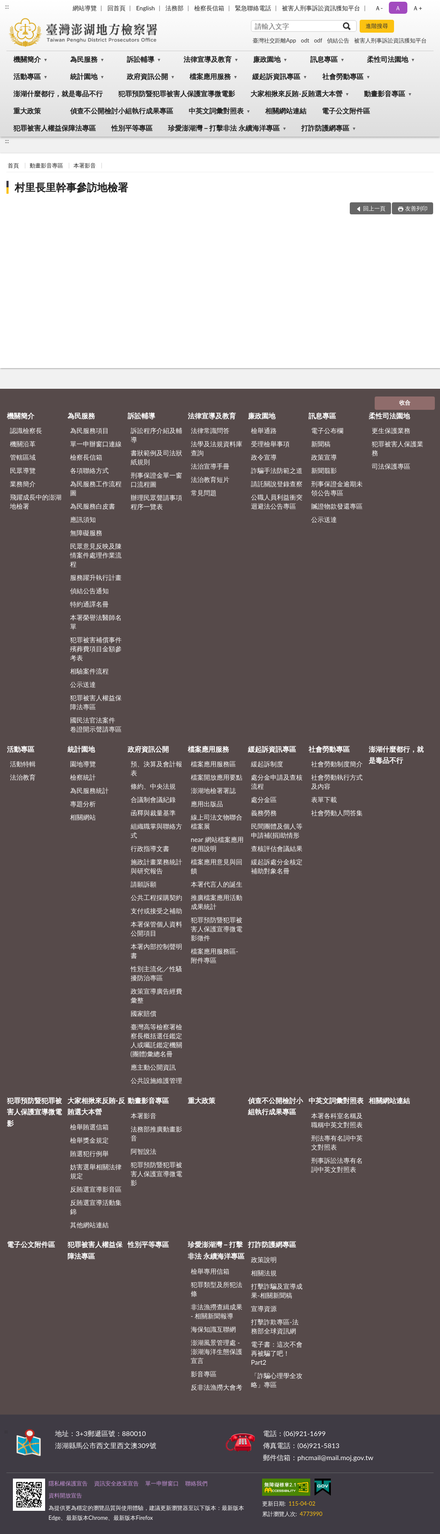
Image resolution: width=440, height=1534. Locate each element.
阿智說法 (143, 1151)
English (145, 8)
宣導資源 (264, 1308)
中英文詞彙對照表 (216, 111)
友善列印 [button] (416, 208)
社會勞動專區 (343, 76)
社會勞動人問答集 (337, 813)
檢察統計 (83, 777)
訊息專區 (324, 59)
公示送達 (83, 684)
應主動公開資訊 (153, 1067)
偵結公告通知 (89, 591)
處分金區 (264, 799)
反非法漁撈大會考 (216, 1387)
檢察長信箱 (209, 8)
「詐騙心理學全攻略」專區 (276, 1380)
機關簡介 (27, 59)
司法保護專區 (391, 466)
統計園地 (84, 76)
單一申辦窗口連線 (96, 444)
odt (305, 40)
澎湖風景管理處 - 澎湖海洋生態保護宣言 (216, 1351)
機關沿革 (23, 444)
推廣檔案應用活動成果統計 (216, 902)
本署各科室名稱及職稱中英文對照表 (337, 1120)
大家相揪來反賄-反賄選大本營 (296, 93)
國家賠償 (143, 1013)
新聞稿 (320, 444)
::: (7, 6)
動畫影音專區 (384, 93)
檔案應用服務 (210, 76)
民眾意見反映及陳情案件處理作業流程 (96, 555)
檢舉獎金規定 (89, 1140)
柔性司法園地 (387, 59)
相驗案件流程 (89, 671)
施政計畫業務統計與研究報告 (156, 866)
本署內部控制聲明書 (156, 950)
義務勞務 (264, 813)
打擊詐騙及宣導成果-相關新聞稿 (276, 1290)
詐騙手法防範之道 (276, 470)
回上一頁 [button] (374, 208)
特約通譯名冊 (89, 604)
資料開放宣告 (65, 1495)
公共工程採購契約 (156, 897)
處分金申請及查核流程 (276, 781)
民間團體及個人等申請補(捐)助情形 (276, 830)
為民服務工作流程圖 (96, 488)
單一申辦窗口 (162, 1483)
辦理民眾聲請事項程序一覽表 (156, 502)
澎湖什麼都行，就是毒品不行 (58, 93)
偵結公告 (338, 40)
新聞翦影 (324, 470)
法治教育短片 (210, 479)
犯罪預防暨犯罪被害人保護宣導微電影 (176, 93)
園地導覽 (83, 764)
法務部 (174, 8)
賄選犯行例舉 (89, 1153)
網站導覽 (85, 8)
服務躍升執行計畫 (96, 577)
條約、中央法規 (153, 786)
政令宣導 (264, 457)
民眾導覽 (23, 470)
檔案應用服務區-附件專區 (214, 955)
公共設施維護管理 (156, 1080)
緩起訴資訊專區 (276, 76)
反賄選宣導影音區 (96, 1189)
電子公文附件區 (346, 111)
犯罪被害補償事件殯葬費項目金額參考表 (96, 649)
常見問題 (204, 493)
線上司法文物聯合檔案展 (216, 821)
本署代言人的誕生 (216, 884)
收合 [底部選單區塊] (404, 402)
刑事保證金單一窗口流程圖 (156, 479)
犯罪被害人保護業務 (397, 448)
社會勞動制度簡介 (337, 764)
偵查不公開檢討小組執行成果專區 (121, 111)
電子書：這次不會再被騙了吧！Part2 (276, 1353)
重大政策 (27, 111)
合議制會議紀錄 (153, 799)
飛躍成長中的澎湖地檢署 (35, 501)
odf (318, 40)
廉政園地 (267, 59)
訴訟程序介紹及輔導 (156, 435)
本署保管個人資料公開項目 (156, 928)
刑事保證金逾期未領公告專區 (337, 488)
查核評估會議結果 (276, 848)
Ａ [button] (398, 8)
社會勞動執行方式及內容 (337, 781)
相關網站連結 (285, 111)
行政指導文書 (150, 848)
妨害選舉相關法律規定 (96, 1171)
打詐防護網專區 (325, 128)
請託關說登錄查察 (276, 484)
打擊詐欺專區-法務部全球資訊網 (275, 1326)
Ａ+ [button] (417, 8)
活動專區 (27, 76)
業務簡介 (23, 484)
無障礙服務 (86, 533)
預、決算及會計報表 (156, 768)
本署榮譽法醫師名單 (96, 621)
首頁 (13, 165)
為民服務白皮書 (92, 506)
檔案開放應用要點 (216, 777)
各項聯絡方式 (89, 470)
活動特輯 (23, 764)
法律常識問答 (210, 430)
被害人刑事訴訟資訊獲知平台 (321, 8)
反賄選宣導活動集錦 (96, 1207)
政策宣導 (324, 457)
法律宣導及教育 (207, 59)
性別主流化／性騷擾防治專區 (156, 973)
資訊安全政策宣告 (116, 1483)
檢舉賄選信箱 (89, 1127)
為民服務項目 (89, 430)
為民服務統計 (89, 790)
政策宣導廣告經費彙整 (156, 995)
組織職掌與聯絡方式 (156, 830)
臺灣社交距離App (274, 40)
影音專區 (204, 1374)
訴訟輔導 (140, 59)
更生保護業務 (391, 430)
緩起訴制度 (267, 764)
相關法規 (264, 1273)
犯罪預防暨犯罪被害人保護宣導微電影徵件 (216, 929)
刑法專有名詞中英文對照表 (337, 1142)
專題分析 (83, 804)
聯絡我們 (196, 1483)
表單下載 (324, 799)
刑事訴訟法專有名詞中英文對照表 (337, 1164)
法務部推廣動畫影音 (156, 1133)
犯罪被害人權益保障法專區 (54, 128)
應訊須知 (83, 519)
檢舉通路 (264, 430)
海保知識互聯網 (213, 1329)
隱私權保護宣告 (68, 1483)
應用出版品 (207, 804)
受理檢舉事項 (270, 444)
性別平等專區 (132, 128)
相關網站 (83, 817)
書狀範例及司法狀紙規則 (156, 457)
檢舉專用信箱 (210, 1271)
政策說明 (264, 1259)
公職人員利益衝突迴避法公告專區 (276, 501)
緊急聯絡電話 (253, 8)
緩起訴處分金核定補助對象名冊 (276, 866)
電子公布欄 (327, 430)
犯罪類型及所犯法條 (216, 1289)
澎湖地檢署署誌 (213, 790)
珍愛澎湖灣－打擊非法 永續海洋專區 (224, 128)
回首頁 (116, 8)
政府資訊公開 (147, 76)
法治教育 (23, 777)
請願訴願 (143, 884)
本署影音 (84, 165)
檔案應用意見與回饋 (216, 866)
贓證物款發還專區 (337, 506)
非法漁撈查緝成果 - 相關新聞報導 (216, 1311)
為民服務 (84, 59)
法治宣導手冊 (210, 466)
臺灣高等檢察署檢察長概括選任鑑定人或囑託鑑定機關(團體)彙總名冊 (156, 1040)
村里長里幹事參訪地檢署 (71, 187)
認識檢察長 (26, 430)
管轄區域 (23, 457)
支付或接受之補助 (156, 911)
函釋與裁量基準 (153, 813)
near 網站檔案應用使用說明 (217, 844)
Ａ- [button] (379, 8)
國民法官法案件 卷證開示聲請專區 (96, 724)
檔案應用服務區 (213, 764)
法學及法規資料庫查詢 (216, 448)
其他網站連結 (89, 1225)
